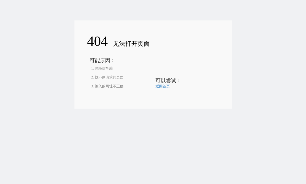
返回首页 (163, 86)
